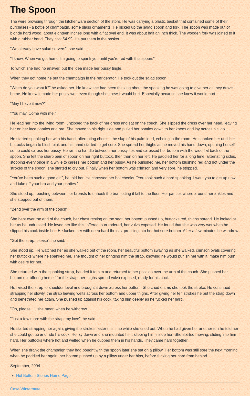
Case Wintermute (25, 389)
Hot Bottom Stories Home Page (43, 375)
